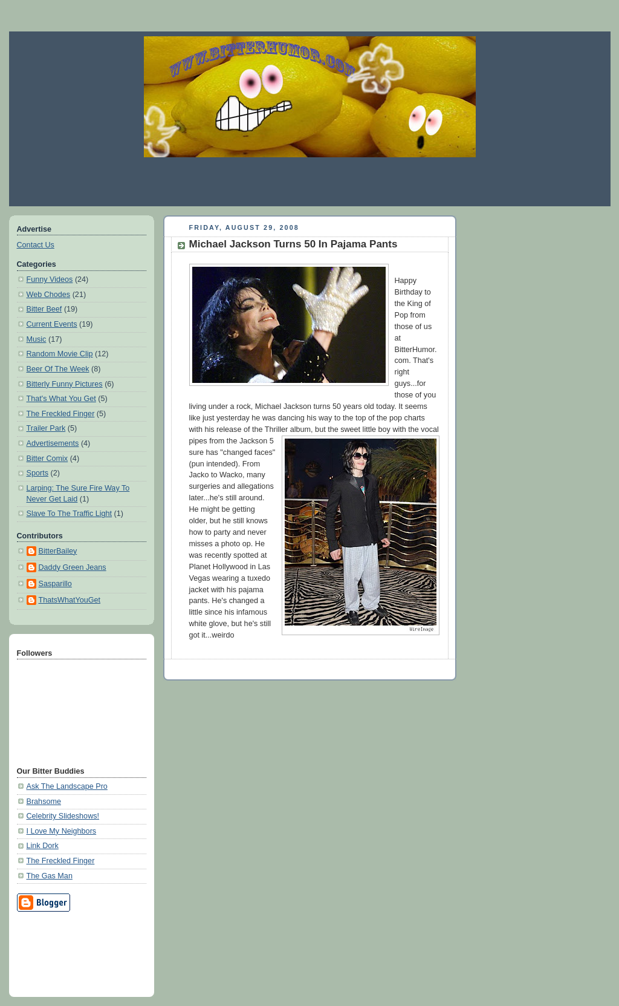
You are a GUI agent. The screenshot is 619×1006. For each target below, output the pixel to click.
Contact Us (35, 245)
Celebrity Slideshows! (63, 816)
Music (37, 339)
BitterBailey (58, 551)
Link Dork (43, 845)
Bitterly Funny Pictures (65, 384)
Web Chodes (49, 294)
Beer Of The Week (58, 369)
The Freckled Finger (61, 414)
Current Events (52, 324)
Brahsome (44, 801)
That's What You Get (61, 398)
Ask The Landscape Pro (67, 786)
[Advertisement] (309, 181)
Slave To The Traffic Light (69, 513)
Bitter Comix (47, 458)
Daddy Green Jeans (72, 567)
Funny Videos (50, 279)
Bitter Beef (44, 309)
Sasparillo (55, 584)
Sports (37, 473)
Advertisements (53, 443)
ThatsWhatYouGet (70, 600)
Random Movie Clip (60, 354)
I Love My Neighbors (62, 831)
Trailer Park (46, 428)
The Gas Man (50, 876)
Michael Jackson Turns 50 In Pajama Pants (293, 244)
